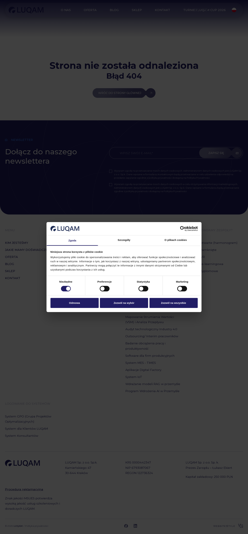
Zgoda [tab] (72, 240)
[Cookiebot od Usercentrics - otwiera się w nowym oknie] (183, 228)
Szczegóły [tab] (124, 239)
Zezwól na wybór (124, 302)
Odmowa (74, 302)
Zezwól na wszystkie (173, 302)
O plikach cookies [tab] (175, 239)
